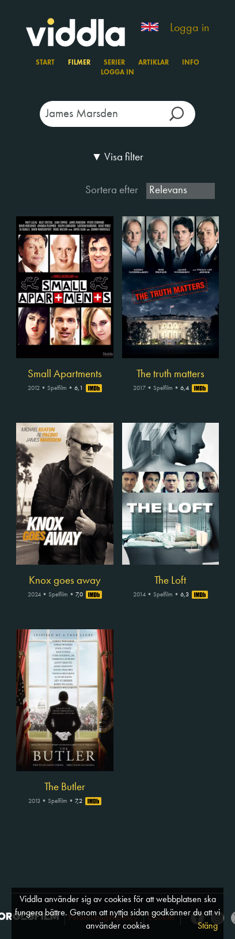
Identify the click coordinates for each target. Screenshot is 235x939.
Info (190, 62)
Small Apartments (65, 374)
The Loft (170, 581)
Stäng (208, 926)
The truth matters (170, 374)
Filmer (79, 62)
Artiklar (153, 62)
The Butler (64, 787)
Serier (114, 62)
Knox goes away (65, 581)
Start (45, 62)
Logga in (189, 28)
